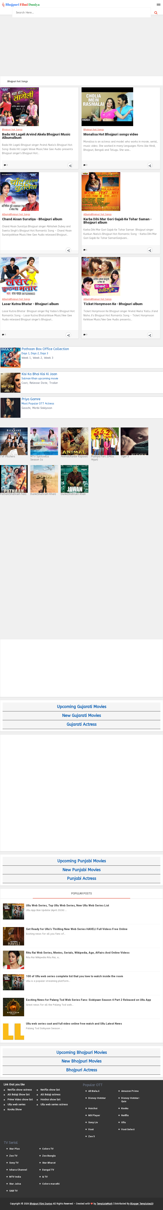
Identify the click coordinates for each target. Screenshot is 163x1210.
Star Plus (14, 1148)
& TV (45, 1176)
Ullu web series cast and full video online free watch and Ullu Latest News (74, 1023)
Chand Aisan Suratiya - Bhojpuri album (32, 219)
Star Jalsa (15, 1183)
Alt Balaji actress (50, 1094)
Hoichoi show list (50, 1099)
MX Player (94, 1115)
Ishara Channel (18, 1169)
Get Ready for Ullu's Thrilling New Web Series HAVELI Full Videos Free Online (76, 929)
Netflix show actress (20, 1089)
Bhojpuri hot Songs (12, 129)
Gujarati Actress (82, 724)
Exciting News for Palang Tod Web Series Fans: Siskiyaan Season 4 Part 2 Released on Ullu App (88, 1000)
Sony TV (14, 1162)
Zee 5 (91, 1136)
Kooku (124, 1108)
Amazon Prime (130, 1091)
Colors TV (48, 1148)
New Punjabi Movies (81, 869)
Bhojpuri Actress (81, 1070)
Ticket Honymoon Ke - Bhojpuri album (113, 304)
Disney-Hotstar (97, 1098)
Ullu (123, 1122)
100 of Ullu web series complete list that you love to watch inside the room (74, 976)
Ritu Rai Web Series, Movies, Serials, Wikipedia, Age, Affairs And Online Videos (77, 952)
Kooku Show (15, 1109)
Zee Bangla (49, 1155)
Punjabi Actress (81, 878)
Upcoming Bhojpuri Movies (81, 1052)
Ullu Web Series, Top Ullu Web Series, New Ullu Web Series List (67, 905)
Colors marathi (51, 1183)
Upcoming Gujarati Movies (81, 706)
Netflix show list (50, 1089)
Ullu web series (16, 1104)
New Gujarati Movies (81, 715)
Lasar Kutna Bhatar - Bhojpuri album (30, 304)
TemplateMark (104, 1203)
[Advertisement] (81, 46)
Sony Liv (93, 1122)
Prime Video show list (20, 1099)
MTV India (15, 1176)
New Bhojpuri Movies (81, 1061)
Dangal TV (48, 1169)
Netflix (125, 1115)
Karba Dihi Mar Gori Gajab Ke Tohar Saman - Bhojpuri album (117, 221)
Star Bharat (48, 1162)
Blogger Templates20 (141, 1203)
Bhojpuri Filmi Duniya (41, 1203)
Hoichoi (92, 1108)
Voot (91, 1129)
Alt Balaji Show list (19, 1094)
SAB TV (13, 1190)
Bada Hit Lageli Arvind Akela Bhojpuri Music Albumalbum (36, 136)
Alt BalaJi (93, 1091)
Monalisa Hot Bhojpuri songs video (110, 134)
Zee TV (13, 1155)
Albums (6, 214)
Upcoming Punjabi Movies (81, 861)
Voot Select (127, 1129)
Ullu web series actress (54, 1104)
